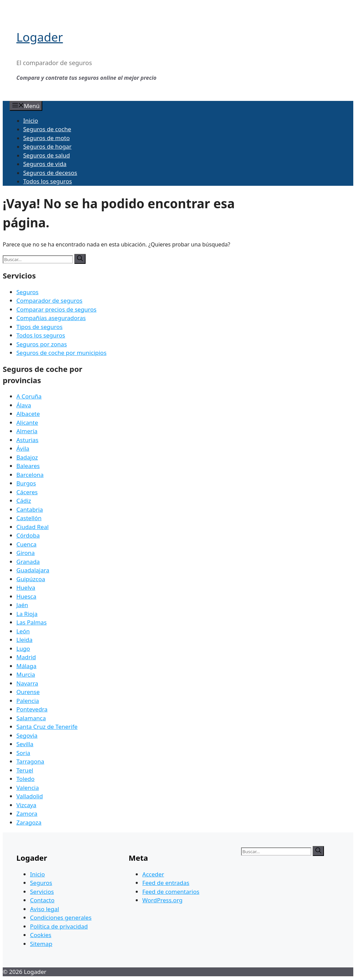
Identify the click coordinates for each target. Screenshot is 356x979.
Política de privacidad (59, 926)
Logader (39, 37)
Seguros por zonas (41, 344)
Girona (25, 553)
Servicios (42, 891)
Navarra (27, 683)
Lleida (24, 640)
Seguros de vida (44, 164)
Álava (23, 405)
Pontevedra (31, 709)
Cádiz (23, 500)
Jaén (22, 605)
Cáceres (27, 492)
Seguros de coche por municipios (61, 353)
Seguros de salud (46, 155)
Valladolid (29, 796)
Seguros (27, 292)
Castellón (29, 518)
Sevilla (24, 744)
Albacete (28, 414)
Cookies (40, 935)
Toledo (25, 779)
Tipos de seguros (39, 327)
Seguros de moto (46, 138)
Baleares (28, 466)
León (23, 631)
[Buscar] (80, 259)
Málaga (26, 666)
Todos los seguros (47, 181)
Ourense (28, 692)
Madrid (26, 657)
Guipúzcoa (30, 579)
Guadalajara (32, 570)
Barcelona (30, 475)
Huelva (25, 587)
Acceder (153, 874)
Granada (28, 562)
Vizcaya (26, 805)
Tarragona (30, 761)
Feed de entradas (165, 883)
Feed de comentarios (170, 891)
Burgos (26, 483)
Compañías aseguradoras (51, 318)
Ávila (22, 448)
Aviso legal (44, 909)
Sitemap (41, 944)
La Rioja (27, 614)
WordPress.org (162, 900)
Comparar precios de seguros (56, 309)
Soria (23, 753)
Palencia (27, 701)
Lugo (23, 648)
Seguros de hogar (47, 146)
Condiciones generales (60, 917)
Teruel (24, 770)
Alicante (27, 422)
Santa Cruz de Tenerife (46, 727)
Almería (27, 431)
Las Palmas (31, 622)
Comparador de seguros (49, 300)
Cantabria (29, 509)
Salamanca (31, 718)
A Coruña (29, 396)
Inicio (30, 120)
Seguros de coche (47, 129)
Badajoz (27, 457)
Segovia (27, 735)
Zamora (27, 813)
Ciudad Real (32, 527)
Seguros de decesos (50, 173)
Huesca (26, 596)
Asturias (27, 440)
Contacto (42, 900)
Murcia (25, 674)
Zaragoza (29, 822)
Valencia (27, 788)
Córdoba (28, 535)
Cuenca (26, 544)
